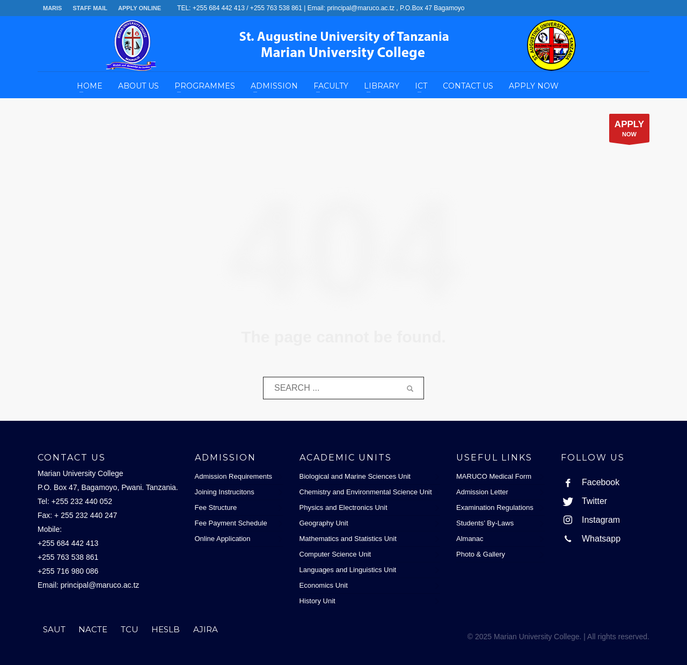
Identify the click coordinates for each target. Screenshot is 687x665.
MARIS (52, 8)
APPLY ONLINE (139, 8)
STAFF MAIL (89, 8)
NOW (629, 130)
